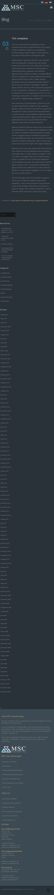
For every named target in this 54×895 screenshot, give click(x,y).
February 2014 (5, 407)
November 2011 (6, 507)
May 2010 (4, 579)
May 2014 (4, 399)
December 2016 (6, 327)
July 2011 (3, 523)
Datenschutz (7, 766)
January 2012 (5, 499)
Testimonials (5, 301)
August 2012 (4, 471)
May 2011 (4, 531)
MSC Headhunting (29, 889)
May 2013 (4, 435)
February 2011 (5, 543)
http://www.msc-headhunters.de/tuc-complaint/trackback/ (30, 200)
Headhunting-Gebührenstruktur (13, 774)
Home (31, 20)
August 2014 (4, 391)
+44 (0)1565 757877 (8, 843)
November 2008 (6, 648)
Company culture (6, 277)
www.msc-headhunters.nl (10, 880)
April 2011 (4, 535)
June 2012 (4, 479)
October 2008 (5, 651)
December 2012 (6, 455)
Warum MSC (7, 787)
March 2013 (4, 443)
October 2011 (5, 511)
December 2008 (6, 643)
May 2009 (4, 623)
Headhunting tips (6, 289)
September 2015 (6, 367)
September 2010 (6, 563)
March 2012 (4, 491)
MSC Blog (38, 20)
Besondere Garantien (10, 762)
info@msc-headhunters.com (11, 845)
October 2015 (5, 363)
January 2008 (5, 684)
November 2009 (6, 599)
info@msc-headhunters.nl (10, 878)
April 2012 (4, 487)
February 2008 (5, 680)
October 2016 (5, 331)
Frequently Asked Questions (12, 803)
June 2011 (4, 527)
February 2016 (5, 355)
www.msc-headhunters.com (11, 847)
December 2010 (6, 551)
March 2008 (4, 675)
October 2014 (5, 383)
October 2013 (5, 415)
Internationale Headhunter (11, 779)
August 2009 (4, 611)
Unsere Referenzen (9, 820)
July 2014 (3, 395)
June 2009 (4, 619)
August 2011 (4, 519)
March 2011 (4, 539)
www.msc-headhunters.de (10, 863)
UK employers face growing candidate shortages (7, 250)
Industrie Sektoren (9, 807)
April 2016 (4, 347)
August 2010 (4, 567)
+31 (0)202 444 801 (8, 876)
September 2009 (6, 607)
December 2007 (6, 688)
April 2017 (4, 323)
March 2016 (4, 351)
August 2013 (4, 423)
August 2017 (4, 315)
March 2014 (4, 403)
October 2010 (5, 559)
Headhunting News (7, 285)
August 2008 (4, 656)
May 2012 (4, 483)
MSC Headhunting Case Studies (13, 783)
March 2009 (4, 631)
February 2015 (5, 375)
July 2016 (3, 339)
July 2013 (3, 427)
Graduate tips (5, 281)
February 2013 (5, 447)
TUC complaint (20, 38)
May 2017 (4, 318)
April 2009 (4, 627)
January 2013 (5, 451)
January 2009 (5, 639)
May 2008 (4, 667)
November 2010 (6, 555)
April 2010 (4, 583)
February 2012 (5, 495)
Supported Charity (6, 297)
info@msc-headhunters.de (10, 861)
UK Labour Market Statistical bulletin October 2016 (7, 257)
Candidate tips (5, 273)
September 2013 (6, 419)
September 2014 (6, 387)
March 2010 (4, 587)
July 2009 (3, 615)
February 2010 (5, 591)
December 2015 (6, 359)
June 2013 (4, 431)
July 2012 (3, 475)
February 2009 (5, 635)
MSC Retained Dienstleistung (12, 811)
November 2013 (6, 411)
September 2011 (6, 515)
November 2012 (6, 459)
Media (3, 293)
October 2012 (5, 463)
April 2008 (4, 672)
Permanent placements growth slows (7, 238)
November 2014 (6, 379)
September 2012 (6, 467)
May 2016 (4, 343)
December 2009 (6, 595)
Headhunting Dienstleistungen (12, 770)
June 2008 (4, 664)
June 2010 (4, 575)
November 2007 (6, 692)
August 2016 (4, 335)
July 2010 (3, 571)
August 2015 (4, 371)
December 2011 (6, 503)
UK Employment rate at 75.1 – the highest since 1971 (7, 230)
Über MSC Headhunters (10, 816)
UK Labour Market (7, 244)
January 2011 (5, 547)
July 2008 (3, 659)
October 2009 (5, 603)
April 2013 (4, 439)
